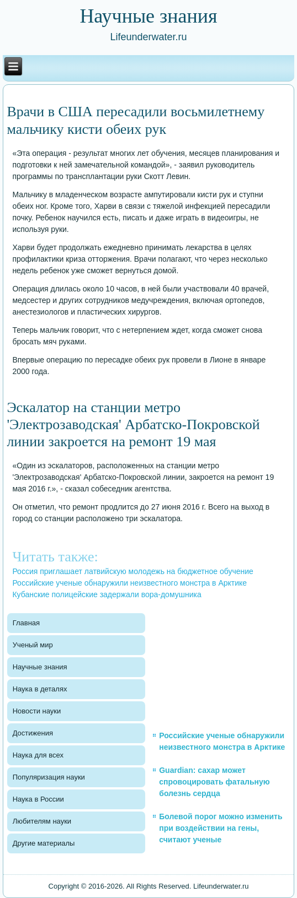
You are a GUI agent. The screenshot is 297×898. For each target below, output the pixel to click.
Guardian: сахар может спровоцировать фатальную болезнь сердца (214, 782)
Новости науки (37, 711)
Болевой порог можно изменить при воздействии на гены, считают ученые (220, 828)
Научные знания (40, 667)
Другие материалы (44, 843)
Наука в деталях (40, 689)
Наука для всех (38, 755)
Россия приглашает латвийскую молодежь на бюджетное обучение (132, 571)
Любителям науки (42, 821)
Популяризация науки (49, 777)
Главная (26, 623)
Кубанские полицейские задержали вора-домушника (106, 594)
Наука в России (38, 799)
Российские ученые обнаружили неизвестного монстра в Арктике (129, 582)
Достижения (33, 733)
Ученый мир (33, 645)
